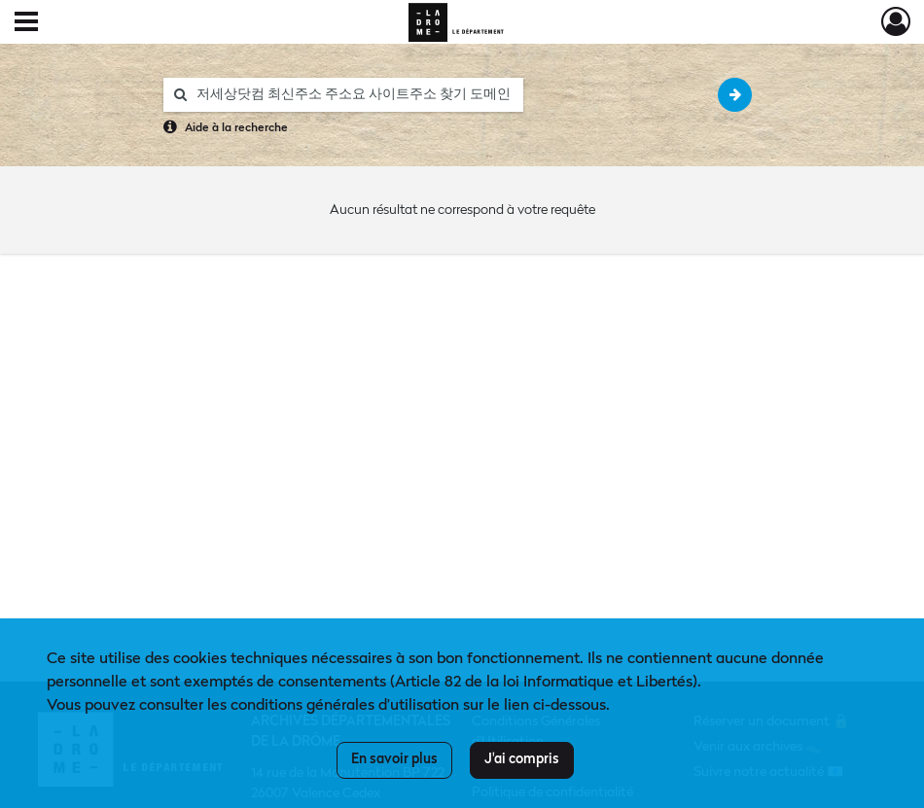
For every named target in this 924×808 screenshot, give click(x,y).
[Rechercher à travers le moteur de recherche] (353, 95)
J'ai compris (521, 759)
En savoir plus (394, 759)
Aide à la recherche (236, 128)
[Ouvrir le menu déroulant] (26, 23)
